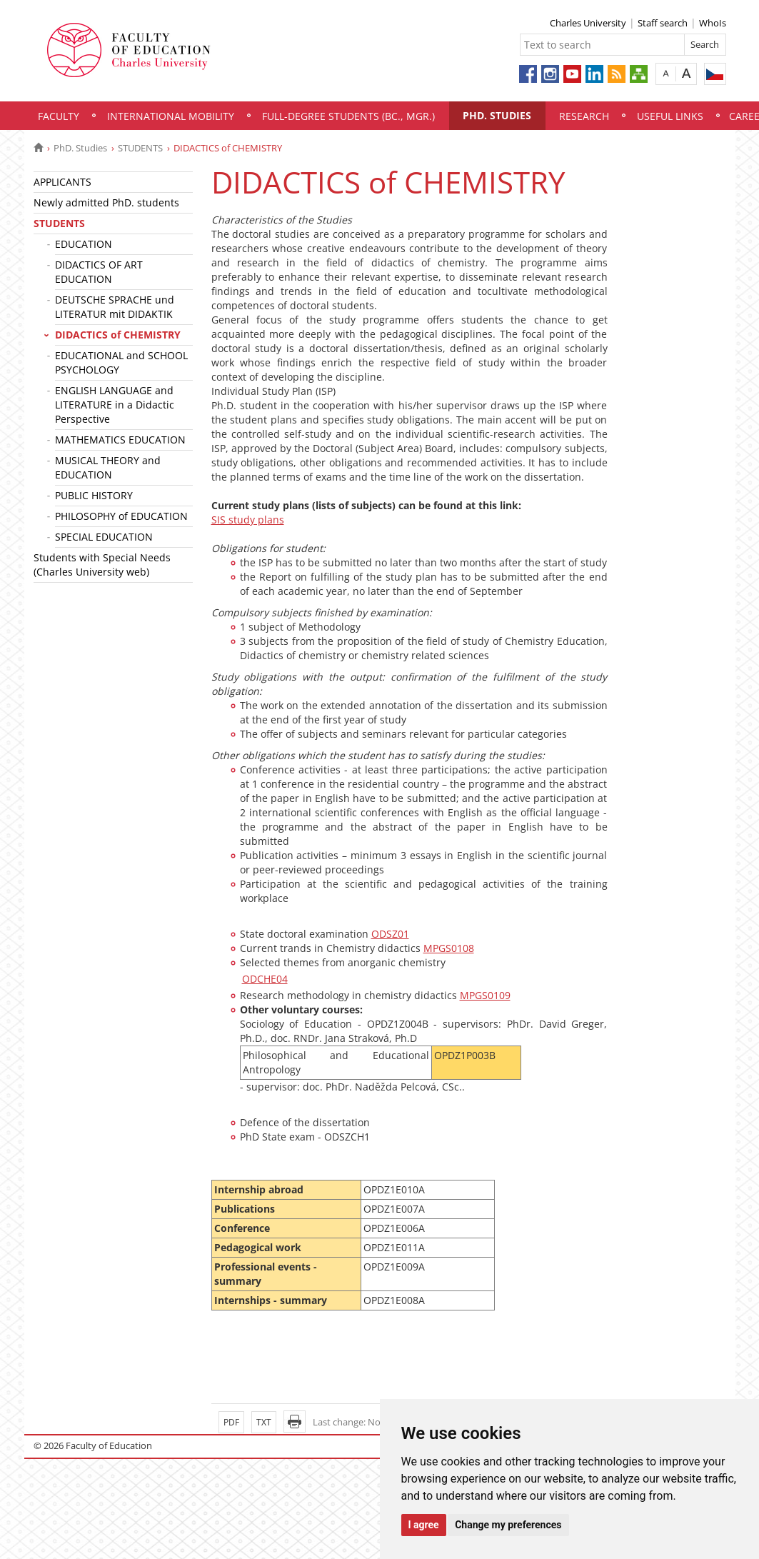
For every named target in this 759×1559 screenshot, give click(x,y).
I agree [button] (423, 1524)
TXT (263, 1422)
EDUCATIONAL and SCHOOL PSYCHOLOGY (121, 362)
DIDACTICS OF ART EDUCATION (99, 272)
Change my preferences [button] (508, 1524)
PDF (231, 1422)
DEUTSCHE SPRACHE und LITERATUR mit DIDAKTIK (114, 307)
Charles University (588, 22)
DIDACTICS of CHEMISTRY (118, 334)
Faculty (58, 116)
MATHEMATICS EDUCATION (120, 439)
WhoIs (712, 22)
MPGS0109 (485, 995)
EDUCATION (83, 244)
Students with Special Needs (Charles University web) (102, 564)
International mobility (170, 116)
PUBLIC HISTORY (94, 495)
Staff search (663, 22)
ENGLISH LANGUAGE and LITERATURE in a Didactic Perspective (114, 405)
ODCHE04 (265, 979)
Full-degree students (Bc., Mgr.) (348, 116)
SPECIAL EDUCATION (104, 536)
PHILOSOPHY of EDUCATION (121, 516)
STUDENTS (140, 147)
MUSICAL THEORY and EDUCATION (108, 467)
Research (584, 116)
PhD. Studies (497, 115)
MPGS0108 (448, 948)
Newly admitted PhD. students (106, 202)
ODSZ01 (390, 934)
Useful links (670, 116)
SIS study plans (247, 519)
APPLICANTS (62, 182)
